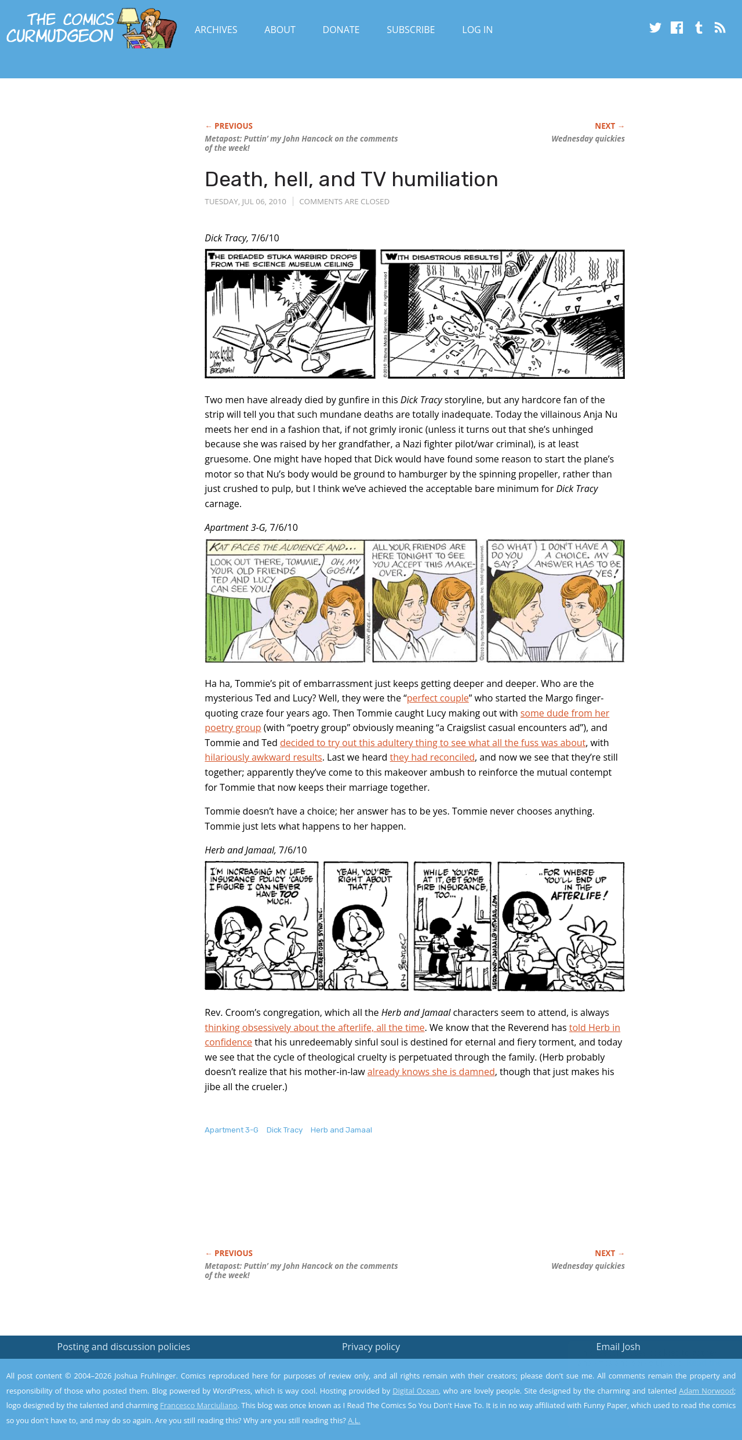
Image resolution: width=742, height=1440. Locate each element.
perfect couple (438, 698)
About (279, 29)
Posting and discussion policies (124, 1346)
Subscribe (411, 29)
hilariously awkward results (263, 757)
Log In (477, 29)
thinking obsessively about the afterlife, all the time (314, 1027)
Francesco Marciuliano (199, 1405)
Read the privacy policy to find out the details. (638, 1367)
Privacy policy (371, 1346)
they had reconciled (432, 757)
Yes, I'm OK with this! (644, 1397)
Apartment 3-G (232, 1130)
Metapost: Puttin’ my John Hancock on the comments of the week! (301, 143)
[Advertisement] (416, 1204)
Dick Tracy (285, 1130)
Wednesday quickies (588, 138)
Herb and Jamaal (341, 1130)
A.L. (354, 1420)
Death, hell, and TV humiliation (352, 179)
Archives (216, 29)
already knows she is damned (431, 1071)
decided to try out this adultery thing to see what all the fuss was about (432, 742)
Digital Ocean (415, 1390)
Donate (341, 29)
